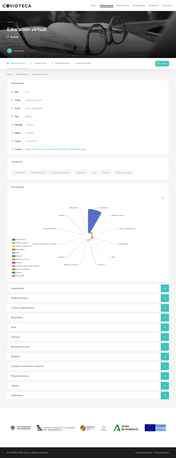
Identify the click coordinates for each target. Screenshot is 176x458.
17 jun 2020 (31, 141)
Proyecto (153, 5)
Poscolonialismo (90, 376)
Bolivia (12, 37)
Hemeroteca (106, 5)
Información (16, 63)
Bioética (90, 356)
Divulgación (139, 5)
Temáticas (38, 63)
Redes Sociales (38, 172)
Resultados (123, 5)
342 (27, 92)
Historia (106, 172)
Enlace (162, 63)
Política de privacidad (144, 453)
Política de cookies (161, 453)
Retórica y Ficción (123, 172)
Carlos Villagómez (34, 108)
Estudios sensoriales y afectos (90, 366)
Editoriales (90, 395)
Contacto (167, 5)
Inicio (93, 5)
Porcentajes (60, 63)
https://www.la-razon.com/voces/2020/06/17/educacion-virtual (55, 149)
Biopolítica (81, 172)
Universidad (19, 172)
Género (90, 386)
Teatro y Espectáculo (60, 172)
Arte (94, 172)
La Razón (29, 133)
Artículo (30, 124)
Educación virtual (33, 100)
